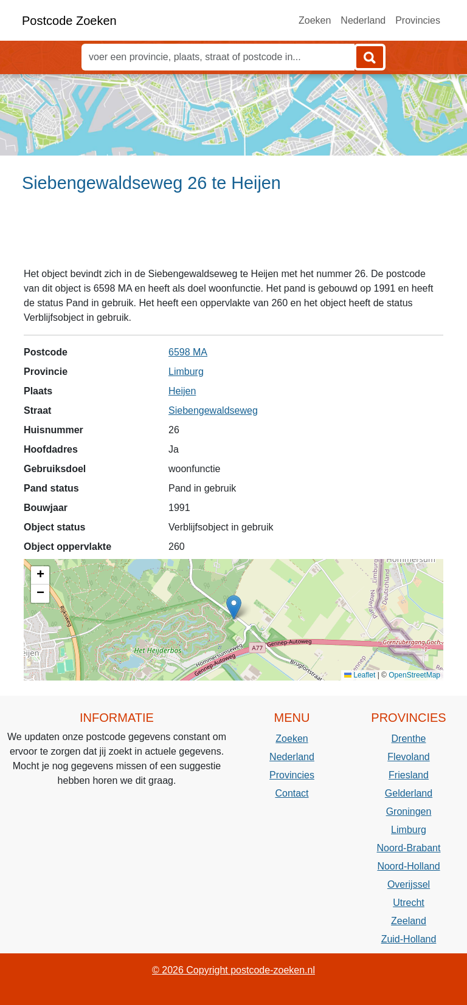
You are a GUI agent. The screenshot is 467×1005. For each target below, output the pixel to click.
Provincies (417, 20)
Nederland (363, 20)
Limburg (186, 371)
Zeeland (408, 921)
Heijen (182, 391)
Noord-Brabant (409, 848)
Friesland (409, 775)
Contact (291, 793)
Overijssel (408, 884)
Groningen (409, 811)
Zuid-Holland (409, 939)
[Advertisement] (233, 235)
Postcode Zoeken (69, 20)
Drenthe (409, 738)
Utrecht (408, 902)
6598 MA (187, 352)
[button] (233, 607)
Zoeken (315, 20)
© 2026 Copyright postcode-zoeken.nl (233, 970)
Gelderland (408, 793)
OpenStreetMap (414, 675)
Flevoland (408, 757)
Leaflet (359, 675)
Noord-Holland (408, 866)
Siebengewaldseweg (213, 410)
